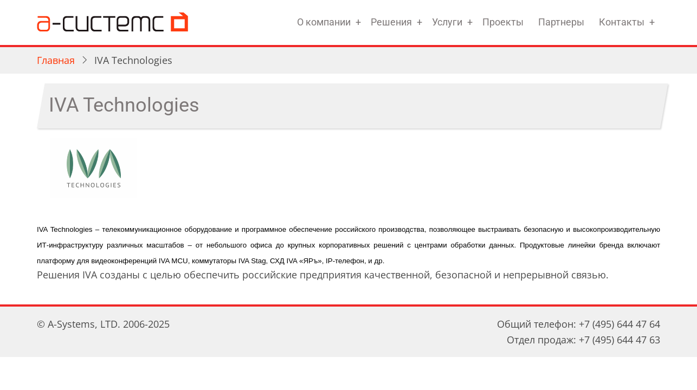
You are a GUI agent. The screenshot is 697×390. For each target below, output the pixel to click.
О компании (324, 22)
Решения (391, 22)
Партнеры (561, 22)
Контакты (621, 22)
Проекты (503, 22)
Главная (56, 60)
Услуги (447, 22)
